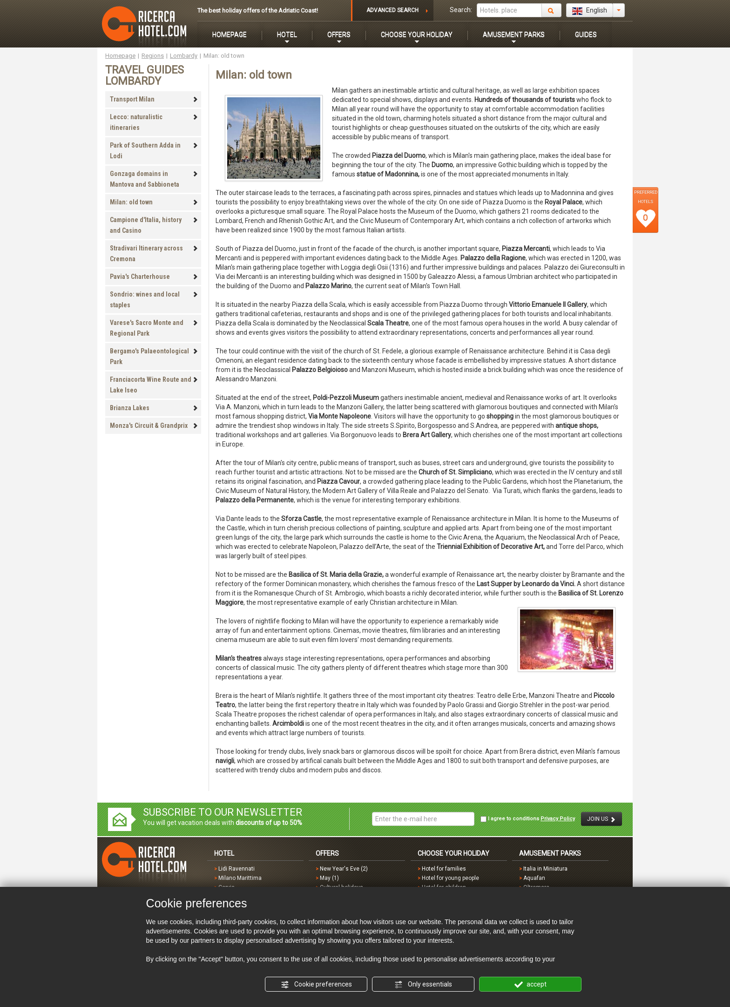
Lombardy (183, 55)
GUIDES (586, 34)
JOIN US (601, 819)
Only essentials (423, 984)
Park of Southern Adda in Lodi (154, 151)
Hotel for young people (450, 878)
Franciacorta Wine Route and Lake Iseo (154, 385)
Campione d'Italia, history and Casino (154, 225)
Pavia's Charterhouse (154, 276)
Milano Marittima (240, 878)
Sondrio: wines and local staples (154, 300)
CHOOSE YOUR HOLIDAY (417, 34)
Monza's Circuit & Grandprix (154, 425)
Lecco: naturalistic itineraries (154, 122)
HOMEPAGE (229, 34)
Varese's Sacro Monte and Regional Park (154, 328)
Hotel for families (444, 868)
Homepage (120, 55)
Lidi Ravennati (236, 868)
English (589, 11)
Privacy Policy (558, 819)
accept (530, 984)
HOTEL (287, 34)
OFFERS (339, 34)
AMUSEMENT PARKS (514, 34)
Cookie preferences (316, 984)
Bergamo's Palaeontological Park (154, 356)
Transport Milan (154, 99)
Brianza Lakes (154, 408)
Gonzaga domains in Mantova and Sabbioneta (154, 179)
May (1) (329, 878)
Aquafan (534, 878)
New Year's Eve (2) (344, 868)
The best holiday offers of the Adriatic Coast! (257, 10)
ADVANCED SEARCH (392, 10)
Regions (153, 55)
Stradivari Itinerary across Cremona (154, 253)
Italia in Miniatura (545, 868)
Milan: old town (154, 202)
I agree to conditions (527, 819)
